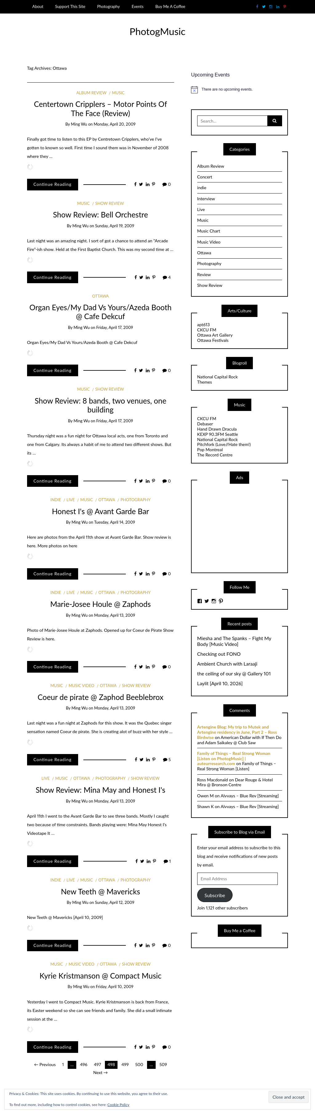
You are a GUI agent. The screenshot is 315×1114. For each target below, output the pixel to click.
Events (137, 6)
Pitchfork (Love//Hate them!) (224, 444)
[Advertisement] (243, 527)
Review (204, 274)
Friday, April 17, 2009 (114, 327)
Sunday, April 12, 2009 (114, 902)
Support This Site (70, 6)
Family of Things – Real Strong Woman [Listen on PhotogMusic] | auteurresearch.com (233, 758)
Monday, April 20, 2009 (114, 124)
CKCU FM (206, 329)
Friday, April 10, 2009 (115, 986)
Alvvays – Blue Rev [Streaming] (250, 795)
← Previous (45, 1064)
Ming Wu (79, 124)
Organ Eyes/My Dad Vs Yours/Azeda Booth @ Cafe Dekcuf (101, 312)
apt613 (203, 324)
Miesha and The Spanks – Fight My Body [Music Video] (234, 641)
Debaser (205, 423)
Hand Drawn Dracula (217, 429)
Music (118, 92)
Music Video (81, 685)
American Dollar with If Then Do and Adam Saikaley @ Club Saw (239, 740)
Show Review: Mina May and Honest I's (100, 789)
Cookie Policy (118, 1104)
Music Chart (208, 230)
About (37, 6)
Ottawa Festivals (213, 340)
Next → (100, 1072)
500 (139, 1064)
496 (83, 1064)
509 (163, 1064)
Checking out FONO (219, 654)
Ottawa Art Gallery (215, 335)
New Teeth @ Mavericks (100, 891)
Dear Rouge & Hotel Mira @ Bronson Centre (235, 782)
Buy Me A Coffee (170, 6)
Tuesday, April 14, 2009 (114, 522)
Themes (204, 382)
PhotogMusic (157, 31)
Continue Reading (53, 184)
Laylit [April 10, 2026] (220, 683)
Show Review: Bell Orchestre (100, 214)
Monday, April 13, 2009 (114, 615)
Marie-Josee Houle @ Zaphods (100, 604)
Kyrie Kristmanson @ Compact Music (100, 975)
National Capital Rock (217, 376)
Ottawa (100, 296)
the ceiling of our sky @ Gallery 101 (234, 673)
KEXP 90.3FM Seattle (217, 434)
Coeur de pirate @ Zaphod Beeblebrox (100, 697)
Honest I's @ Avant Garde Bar (100, 511)
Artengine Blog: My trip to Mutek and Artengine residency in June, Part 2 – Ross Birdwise (237, 732)
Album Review (91, 92)
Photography (108, 6)
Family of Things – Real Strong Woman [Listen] (236, 766)
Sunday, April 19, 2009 (114, 225)
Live (70, 499)
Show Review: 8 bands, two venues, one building (100, 405)
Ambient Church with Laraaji (227, 663)
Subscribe (215, 895)
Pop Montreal (210, 449)
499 (125, 1064)
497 (97, 1064)
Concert (204, 176)
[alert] (239, 89)
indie (55, 499)
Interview (206, 198)
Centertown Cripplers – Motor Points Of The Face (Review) (100, 108)
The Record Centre (215, 454)
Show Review (109, 203)
